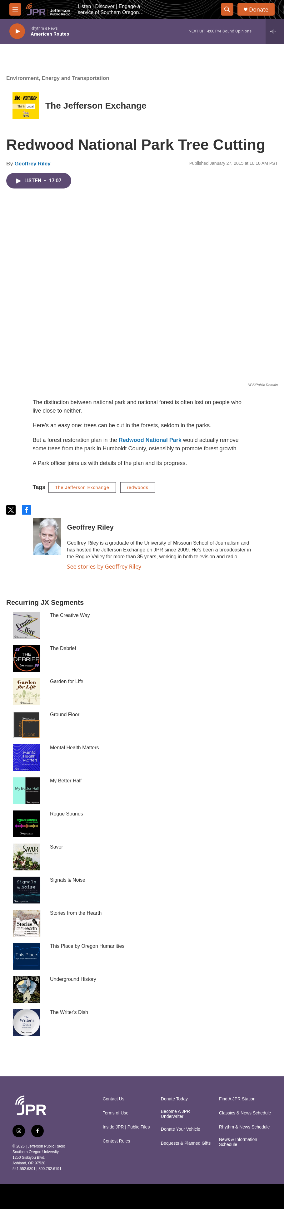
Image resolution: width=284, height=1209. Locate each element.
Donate (258, 9)
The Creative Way (70, 615)
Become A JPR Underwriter (175, 1114)
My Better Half (66, 780)
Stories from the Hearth (76, 913)
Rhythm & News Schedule (244, 1127)
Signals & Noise (67, 880)
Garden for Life (66, 681)
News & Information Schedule (238, 1142)
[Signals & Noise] (26, 890)
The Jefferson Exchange (96, 105)
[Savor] (26, 857)
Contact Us (113, 1099)
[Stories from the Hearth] (26, 923)
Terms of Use (115, 1113)
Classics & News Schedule (245, 1113)
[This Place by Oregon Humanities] (26, 956)
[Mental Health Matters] (26, 757)
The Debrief (63, 648)
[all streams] (275, 31)
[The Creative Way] (26, 625)
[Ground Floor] (26, 724)
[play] (17, 31)
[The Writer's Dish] (26, 1022)
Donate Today (174, 1099)
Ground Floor (64, 714)
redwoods (137, 487)
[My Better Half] (26, 790)
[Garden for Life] (26, 691)
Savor (56, 846)
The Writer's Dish (69, 1012)
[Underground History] (26, 989)
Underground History (73, 979)
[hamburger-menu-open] (15, 9)
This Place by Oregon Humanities (87, 946)
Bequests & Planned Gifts (186, 1143)
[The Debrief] (26, 658)
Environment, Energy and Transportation (57, 78)
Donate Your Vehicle (180, 1129)
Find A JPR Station (237, 1099)
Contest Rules (116, 1141)
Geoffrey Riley (32, 164)
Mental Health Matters (74, 747)
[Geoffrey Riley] (47, 536)
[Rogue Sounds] (26, 823)
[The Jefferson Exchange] (25, 105)
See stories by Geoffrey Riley (104, 566)
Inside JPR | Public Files (126, 1127)
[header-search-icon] (227, 9)
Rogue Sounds (66, 813)
